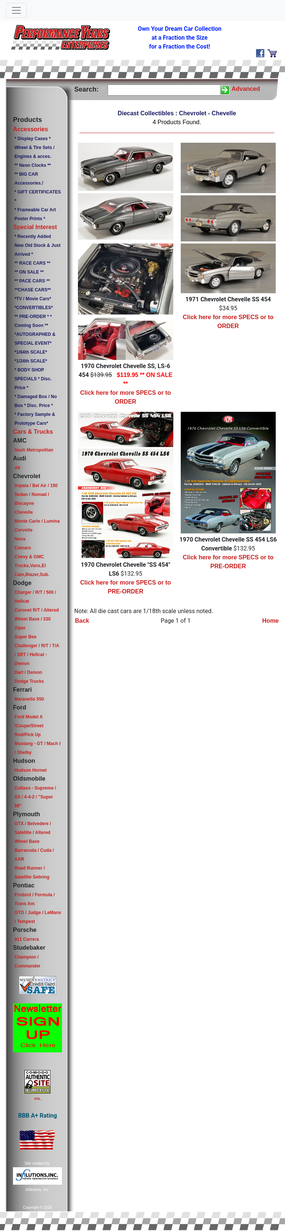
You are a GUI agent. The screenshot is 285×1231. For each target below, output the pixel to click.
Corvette (23, 530)
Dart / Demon (28, 672)
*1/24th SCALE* (30, 361)
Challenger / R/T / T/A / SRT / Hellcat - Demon (36, 654)
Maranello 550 (29, 699)
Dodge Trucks (29, 681)
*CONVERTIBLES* (33, 307)
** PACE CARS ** (32, 281)
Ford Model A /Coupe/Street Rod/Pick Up (28, 725)
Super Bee (25, 636)
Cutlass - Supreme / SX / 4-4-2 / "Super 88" (35, 796)
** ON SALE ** (29, 272)
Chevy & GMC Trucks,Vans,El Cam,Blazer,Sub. (31, 565)
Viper (20, 628)
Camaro (22, 547)
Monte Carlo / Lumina (37, 521)
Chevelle (23, 512)
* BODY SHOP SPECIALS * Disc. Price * (33, 378)
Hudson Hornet (30, 770)
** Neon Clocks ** (32, 165)
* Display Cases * (32, 138)
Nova (19, 539)
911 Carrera (26, 939)
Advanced (246, 89)
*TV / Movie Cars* (32, 298)
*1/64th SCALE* (30, 352)
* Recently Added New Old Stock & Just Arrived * (37, 245)
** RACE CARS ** (32, 263)
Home (270, 621)
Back (82, 621)
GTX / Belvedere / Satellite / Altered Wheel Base (32, 832)
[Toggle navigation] (16, 10)
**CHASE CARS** (32, 289)
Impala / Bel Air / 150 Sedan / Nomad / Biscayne (36, 494)
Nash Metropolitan (33, 450)
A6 (17, 467)
